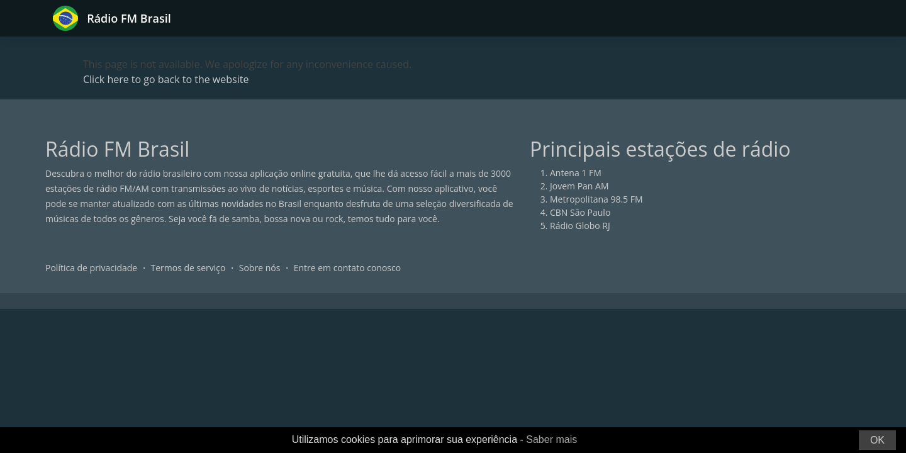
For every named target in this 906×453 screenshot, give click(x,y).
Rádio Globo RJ (580, 226)
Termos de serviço (188, 268)
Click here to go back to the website (166, 79)
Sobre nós (260, 268)
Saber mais (551, 439)
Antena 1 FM (575, 173)
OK (877, 440)
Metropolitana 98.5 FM (596, 199)
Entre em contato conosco (347, 268)
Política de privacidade (91, 268)
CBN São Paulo (580, 212)
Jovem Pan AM (579, 186)
